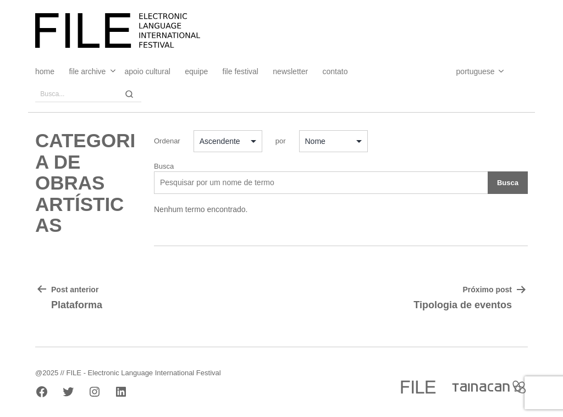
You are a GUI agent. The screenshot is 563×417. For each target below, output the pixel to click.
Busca (164, 166)
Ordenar (167, 141)
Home (44, 71)
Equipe (196, 71)
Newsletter (290, 71)
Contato (335, 71)
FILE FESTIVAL (240, 71)
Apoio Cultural (147, 71)
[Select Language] (469, 71)
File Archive (87, 71)
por (280, 141)
